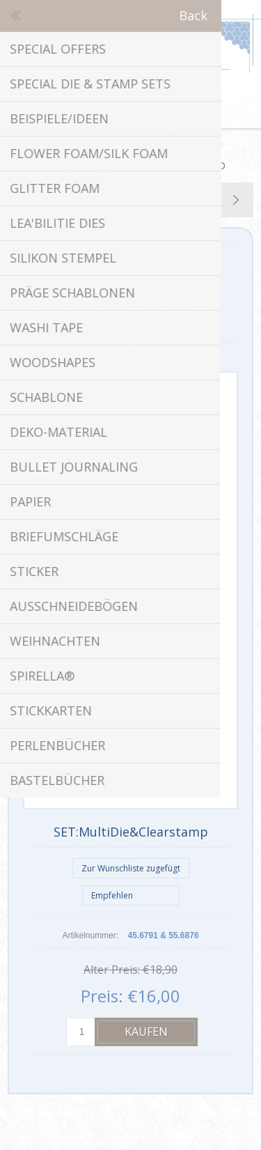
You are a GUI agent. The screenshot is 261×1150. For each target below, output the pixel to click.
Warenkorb (148, 110)
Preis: (102, 995)
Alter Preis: (112, 969)
